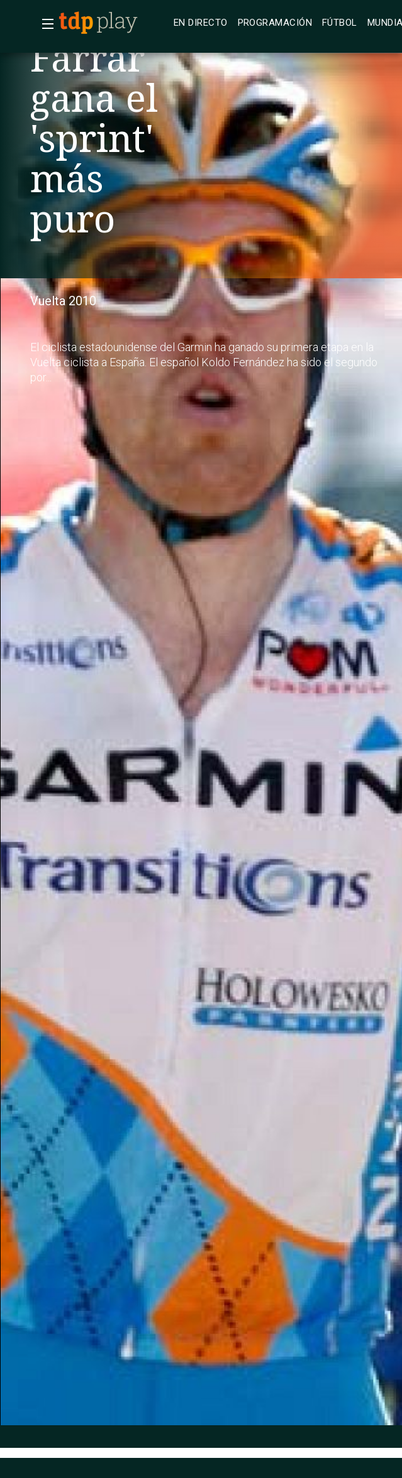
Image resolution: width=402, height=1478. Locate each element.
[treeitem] (201, 23)
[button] (44, 24)
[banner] (113, 22)
